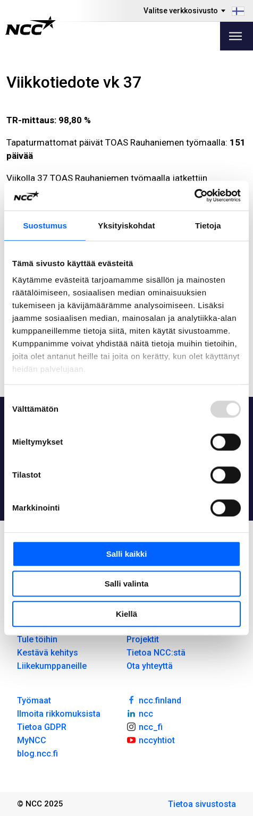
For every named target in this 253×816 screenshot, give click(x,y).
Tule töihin (37, 639)
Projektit (142, 639)
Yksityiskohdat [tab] (126, 225)
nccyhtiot (150, 739)
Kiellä (126, 613)
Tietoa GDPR (41, 727)
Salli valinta (127, 583)
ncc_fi (144, 726)
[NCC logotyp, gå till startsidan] (30, 25)
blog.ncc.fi (37, 754)
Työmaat (34, 700)
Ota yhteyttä (149, 666)
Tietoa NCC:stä (155, 653)
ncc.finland (153, 700)
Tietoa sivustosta (202, 804)
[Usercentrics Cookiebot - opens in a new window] (194, 195)
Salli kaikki (126, 553)
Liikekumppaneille (52, 666)
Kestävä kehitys (47, 653)
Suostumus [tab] (45, 225)
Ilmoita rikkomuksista (58, 714)
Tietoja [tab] (208, 225)
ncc (139, 713)
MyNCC (31, 740)
